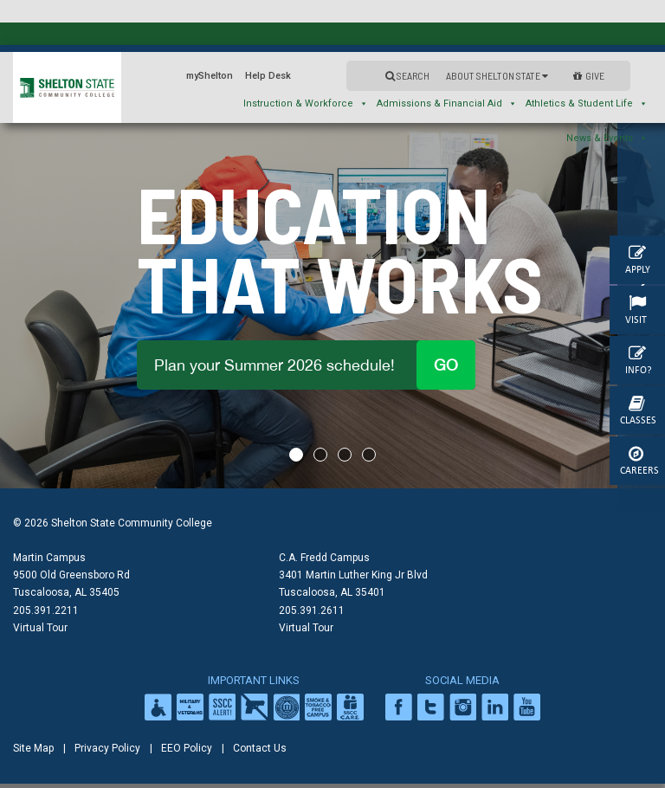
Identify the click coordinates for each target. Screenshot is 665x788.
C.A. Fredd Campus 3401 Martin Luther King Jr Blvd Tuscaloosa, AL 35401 (353, 575)
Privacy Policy (107, 748)
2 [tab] (320, 455)
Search (407, 75)
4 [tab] (369, 455)
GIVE (588, 75)
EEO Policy (186, 748)
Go (446, 365)
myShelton (209, 75)
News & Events (607, 138)
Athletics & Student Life (587, 103)
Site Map (33, 748)
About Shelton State (497, 75)
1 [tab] (296, 455)
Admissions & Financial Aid (447, 103)
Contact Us (260, 748)
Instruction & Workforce (305, 103)
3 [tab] (345, 455)
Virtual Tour (40, 628)
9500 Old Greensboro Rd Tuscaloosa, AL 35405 (71, 583)
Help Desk (268, 75)
